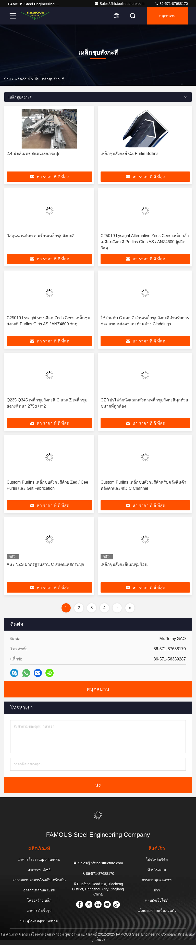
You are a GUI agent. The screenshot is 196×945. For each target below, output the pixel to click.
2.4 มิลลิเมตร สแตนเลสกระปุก (33, 153)
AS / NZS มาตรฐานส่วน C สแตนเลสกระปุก (45, 564)
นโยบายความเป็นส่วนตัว (156, 911)
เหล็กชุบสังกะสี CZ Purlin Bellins (129, 153)
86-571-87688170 (171, 4)
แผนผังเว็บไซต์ (156, 900)
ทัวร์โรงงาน (157, 870)
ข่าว (156, 890)
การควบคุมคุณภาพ (157, 880)
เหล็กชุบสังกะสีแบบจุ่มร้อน (124, 564)
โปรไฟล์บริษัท (157, 859)
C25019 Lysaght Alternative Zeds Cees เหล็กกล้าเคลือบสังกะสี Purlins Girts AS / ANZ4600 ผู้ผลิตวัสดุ (145, 242)
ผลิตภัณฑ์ (23, 79)
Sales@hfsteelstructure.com (119, 4)
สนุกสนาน (167, 16)
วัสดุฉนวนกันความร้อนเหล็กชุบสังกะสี (41, 236)
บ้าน (7, 79)
